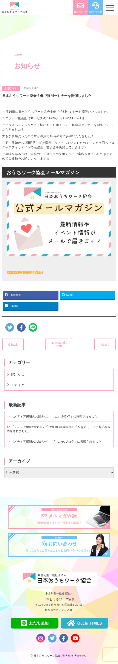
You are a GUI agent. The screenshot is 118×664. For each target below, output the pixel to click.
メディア (17, 385)
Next (104, 344)
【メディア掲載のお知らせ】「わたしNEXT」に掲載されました (54, 416)
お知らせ (11, 88)
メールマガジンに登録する (25, 272)
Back (14, 344)
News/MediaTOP (59, 344)
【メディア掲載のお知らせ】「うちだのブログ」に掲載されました (56, 441)
